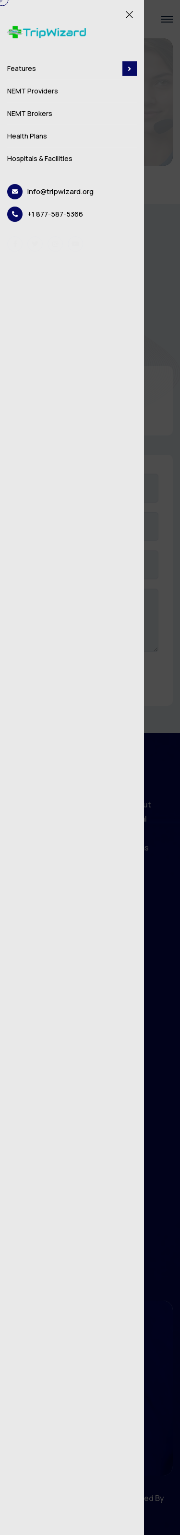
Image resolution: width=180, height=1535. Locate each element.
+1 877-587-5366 (55, 214)
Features (72, 68)
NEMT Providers (32, 90)
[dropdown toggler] (129, 68)
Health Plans (27, 135)
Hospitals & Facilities (39, 158)
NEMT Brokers (29, 113)
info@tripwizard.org (60, 191)
